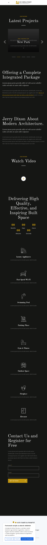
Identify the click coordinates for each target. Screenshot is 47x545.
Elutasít (17, 539)
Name (9, 465)
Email (9, 472)
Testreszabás (9, 539)
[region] (19, 532)
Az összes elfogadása (27, 539)
